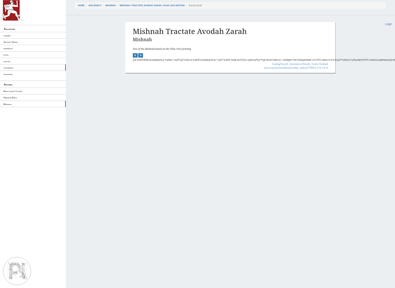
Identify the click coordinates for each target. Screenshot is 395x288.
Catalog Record (280, 64)
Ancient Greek (11, 42)
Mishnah (8, 104)
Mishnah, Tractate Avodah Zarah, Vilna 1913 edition (152, 5)
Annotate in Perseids (300, 64)
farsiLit (7, 35)
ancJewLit (9, 68)
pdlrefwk (8, 74)
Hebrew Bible (10, 97)
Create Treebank (320, 64)
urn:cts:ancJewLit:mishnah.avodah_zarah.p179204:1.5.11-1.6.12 (296, 67)
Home (81, 5)
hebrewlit (8, 48)
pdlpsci (7, 61)
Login (388, 24)
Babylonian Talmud (13, 91)
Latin (6, 55)
